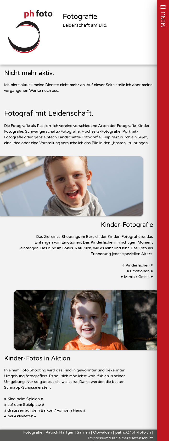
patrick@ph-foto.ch (133, 432)
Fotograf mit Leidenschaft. (49, 113)
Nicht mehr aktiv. (29, 73)
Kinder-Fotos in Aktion (37, 358)
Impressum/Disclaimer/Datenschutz (120, 438)
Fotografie (80, 16)
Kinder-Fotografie (127, 225)
